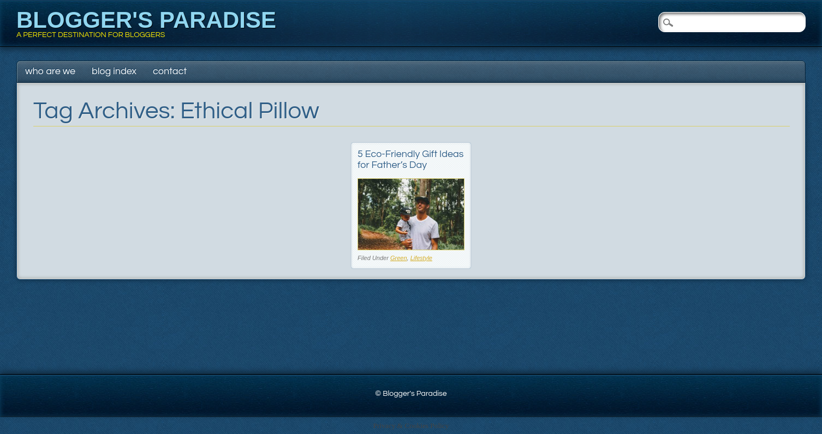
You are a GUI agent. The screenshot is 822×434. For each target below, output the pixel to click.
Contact (170, 71)
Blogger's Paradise (146, 20)
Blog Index (114, 71)
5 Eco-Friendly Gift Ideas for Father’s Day (411, 159)
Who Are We (50, 71)
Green (398, 258)
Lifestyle (421, 258)
